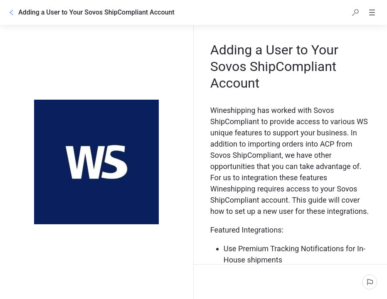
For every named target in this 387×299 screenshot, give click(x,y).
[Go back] (12, 12)
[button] (355, 12)
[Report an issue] (369, 281)
